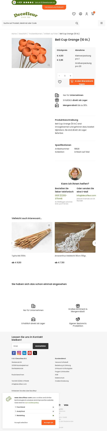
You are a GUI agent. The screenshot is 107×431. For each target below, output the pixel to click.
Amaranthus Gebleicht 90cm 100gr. (70, 256)
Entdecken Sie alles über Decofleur (24, 391)
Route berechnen (18, 375)
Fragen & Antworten (62, 372)
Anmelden (40, 346)
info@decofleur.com (86, 195)
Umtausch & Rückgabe (63, 368)
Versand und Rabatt (54, 7)
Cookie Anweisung (62, 381)
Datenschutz (59, 378)
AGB (56, 375)
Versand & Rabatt (61, 362)
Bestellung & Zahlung (63, 365)
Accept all (48, 422)
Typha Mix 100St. (19, 256)
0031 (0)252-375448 (21, 381)
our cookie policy (32, 402)
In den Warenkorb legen (82, 82)
